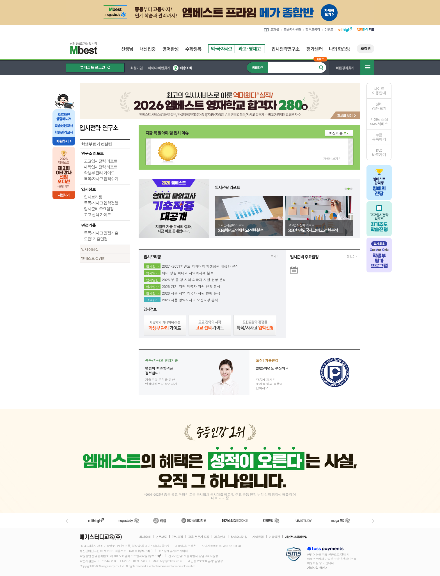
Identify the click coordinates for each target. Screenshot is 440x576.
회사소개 (144, 537)
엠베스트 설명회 (93, 258)
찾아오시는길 (238, 537)
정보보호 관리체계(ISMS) (293, 554)
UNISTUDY (306, 520)
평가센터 (314, 49)
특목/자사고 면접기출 (101, 233)
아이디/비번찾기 (159, 68)
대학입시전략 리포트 (100, 167)
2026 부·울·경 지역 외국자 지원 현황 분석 (194, 279)
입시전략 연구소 (105, 127)
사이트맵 (257, 537)
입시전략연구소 (286, 49)
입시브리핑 (93, 197)
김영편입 (271, 520)
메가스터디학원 (193, 520)
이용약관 (274, 537)
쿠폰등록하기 (379, 137)
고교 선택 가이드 (97, 215)
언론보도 (161, 537)
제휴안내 (219, 537)
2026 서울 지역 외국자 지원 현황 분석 (191, 292)
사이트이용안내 (379, 90)
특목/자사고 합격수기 (101, 179)
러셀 (159, 520)
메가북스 (235, 520)
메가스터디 (128, 520)
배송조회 (186, 68)
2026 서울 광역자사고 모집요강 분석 (190, 299)
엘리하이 (96, 520)
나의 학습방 (339, 49)
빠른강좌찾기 (345, 68)
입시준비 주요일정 (99, 209)
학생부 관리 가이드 (99, 173)
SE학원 (365, 48)
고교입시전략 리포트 (100, 161)
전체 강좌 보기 (379, 106)
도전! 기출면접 (95, 239)
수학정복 (193, 49)
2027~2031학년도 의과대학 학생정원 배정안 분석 (200, 265)
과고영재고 (250, 48)
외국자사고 (221, 48)
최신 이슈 (339, 133)
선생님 (127, 49)
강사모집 (177, 537)
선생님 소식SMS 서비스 (379, 121)
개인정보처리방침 (296, 537)
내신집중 (148, 49)
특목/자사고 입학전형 (101, 203)
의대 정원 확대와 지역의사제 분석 (188, 272)
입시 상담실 (89, 249)
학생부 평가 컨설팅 (96, 144)
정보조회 (144, 551)
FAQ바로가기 (379, 152)
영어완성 (170, 49)
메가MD (341, 520)
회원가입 (136, 68)
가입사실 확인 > (317, 568)
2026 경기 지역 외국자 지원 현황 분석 (191, 285)
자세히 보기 (330, 158)
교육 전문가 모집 (198, 537)
